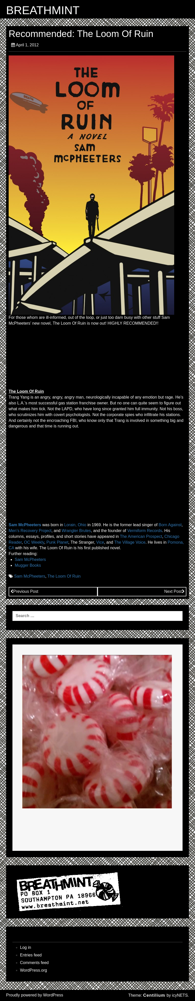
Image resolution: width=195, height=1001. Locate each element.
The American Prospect (141, 536)
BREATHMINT (42, 10)
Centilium (154, 995)
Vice (100, 542)
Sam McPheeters (25, 525)
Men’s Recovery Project (30, 530)
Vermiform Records (144, 530)
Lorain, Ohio (75, 525)
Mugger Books (28, 565)
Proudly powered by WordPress (34, 995)
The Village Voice (129, 542)
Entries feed (31, 955)
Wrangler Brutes (76, 530)
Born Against (170, 525)
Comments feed (34, 962)
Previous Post (24, 591)
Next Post (174, 591)
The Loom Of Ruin (64, 576)
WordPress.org (33, 970)
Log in (25, 947)
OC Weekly (34, 542)
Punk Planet (57, 542)
